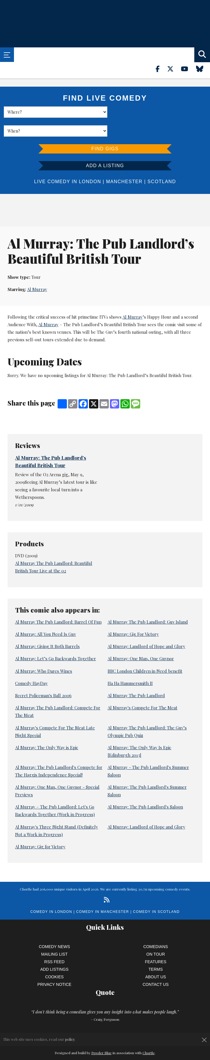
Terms (156, 950)
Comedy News (54, 927)
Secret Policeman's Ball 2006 (43, 676)
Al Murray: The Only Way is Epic (46, 728)
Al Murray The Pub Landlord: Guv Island (148, 603)
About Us (155, 958)
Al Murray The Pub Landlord (136, 676)
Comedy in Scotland (156, 893)
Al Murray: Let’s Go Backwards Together (55, 640)
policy (70, 1039)
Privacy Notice (55, 965)
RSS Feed (54, 943)
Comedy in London (51, 893)
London (90, 162)
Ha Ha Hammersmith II (130, 664)
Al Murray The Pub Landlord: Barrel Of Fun (58, 603)
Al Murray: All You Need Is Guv (45, 615)
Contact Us (156, 965)
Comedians (155, 927)
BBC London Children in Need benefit (145, 652)
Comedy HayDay (31, 664)
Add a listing (105, 146)
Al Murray (37, 271)
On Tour (155, 935)
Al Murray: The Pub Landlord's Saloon (145, 788)
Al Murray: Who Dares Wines (43, 652)
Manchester (124, 162)
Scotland (161, 162)
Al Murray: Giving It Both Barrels (47, 627)
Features (155, 943)
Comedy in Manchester (102, 893)
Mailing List (54, 935)
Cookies (54, 958)
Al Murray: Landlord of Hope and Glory (146, 627)
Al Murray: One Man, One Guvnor (141, 640)
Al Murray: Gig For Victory (133, 615)
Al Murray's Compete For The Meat (142, 689)
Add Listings (54, 950)
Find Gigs (105, 129)
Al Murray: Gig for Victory (40, 828)
